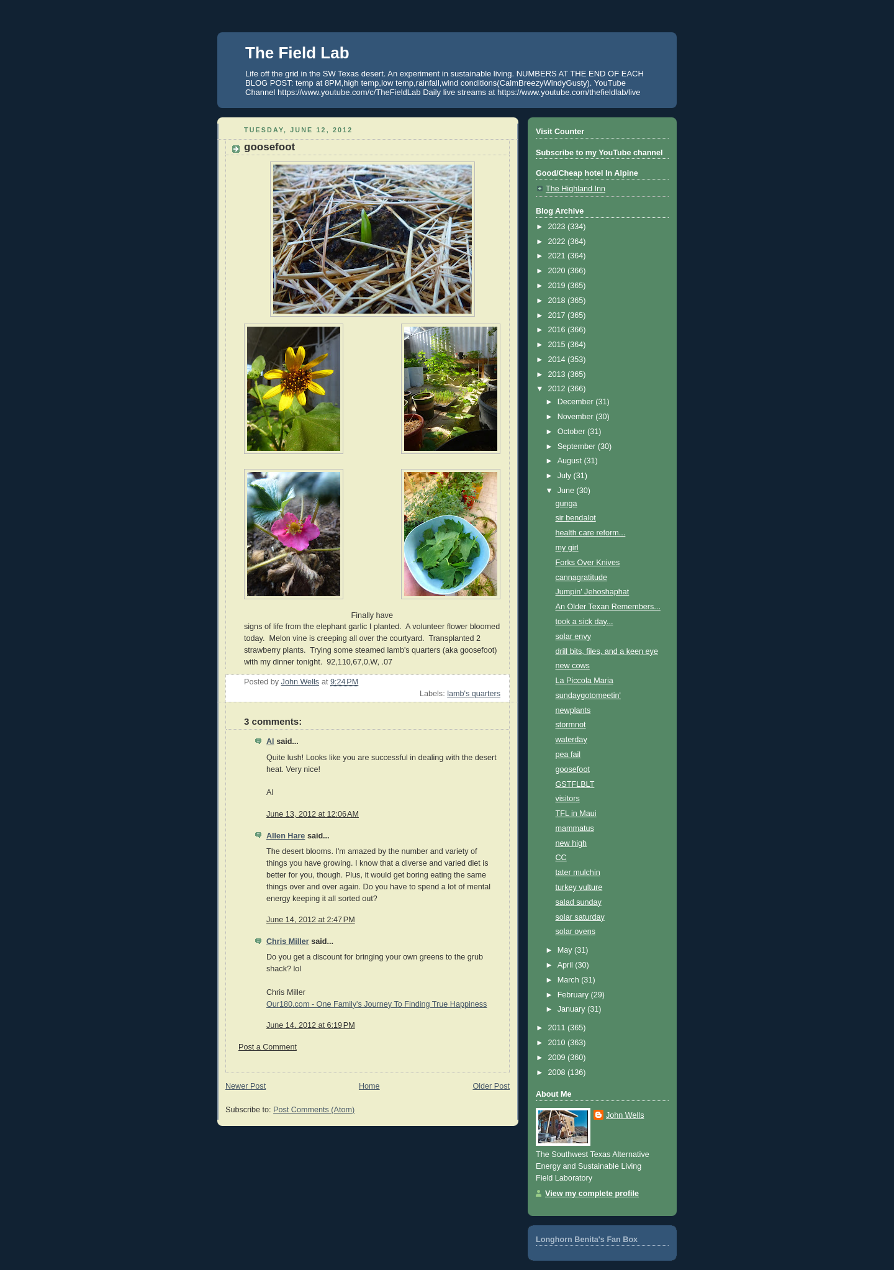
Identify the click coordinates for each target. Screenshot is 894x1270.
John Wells (625, 1115)
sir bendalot (576, 518)
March (570, 980)
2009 (558, 1057)
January (572, 1009)
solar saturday (580, 917)
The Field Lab (297, 52)
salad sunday (579, 902)
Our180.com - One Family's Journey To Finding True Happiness (376, 1004)
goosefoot (573, 769)
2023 (558, 226)
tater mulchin (578, 872)
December (577, 401)
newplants (573, 710)
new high (571, 843)
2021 (558, 256)
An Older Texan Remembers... (608, 606)
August (571, 460)
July (566, 475)
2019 (558, 285)
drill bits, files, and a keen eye (607, 651)
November (577, 416)
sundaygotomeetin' (588, 695)
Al (270, 741)
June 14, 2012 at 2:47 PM (310, 919)
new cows (573, 665)
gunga (566, 503)
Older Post (491, 1086)
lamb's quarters (473, 693)
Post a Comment (267, 1047)
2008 (558, 1072)
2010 (558, 1042)
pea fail (568, 754)
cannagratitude (581, 577)
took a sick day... (584, 621)
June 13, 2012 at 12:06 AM (312, 814)
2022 (558, 241)
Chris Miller (287, 941)
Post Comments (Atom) (313, 1109)
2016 (558, 329)
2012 (558, 388)
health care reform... (591, 532)
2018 (558, 300)
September (578, 446)
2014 (558, 359)
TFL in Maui (576, 813)
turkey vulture (579, 887)
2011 (558, 1027)
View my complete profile (592, 1193)
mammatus (575, 828)
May (566, 950)
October (572, 431)
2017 (558, 315)
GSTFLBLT (575, 784)
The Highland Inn (575, 188)
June (567, 490)
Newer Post (245, 1086)
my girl (567, 547)
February (574, 995)
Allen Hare (285, 836)
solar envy (573, 636)
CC (561, 857)
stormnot (571, 724)
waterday (571, 739)
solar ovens (575, 931)
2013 (558, 374)
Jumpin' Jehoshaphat (593, 591)
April (567, 965)
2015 (558, 344)
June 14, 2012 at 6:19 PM (310, 1025)
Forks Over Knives (588, 562)
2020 (558, 270)
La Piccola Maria (584, 680)
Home (369, 1086)
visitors (568, 798)
